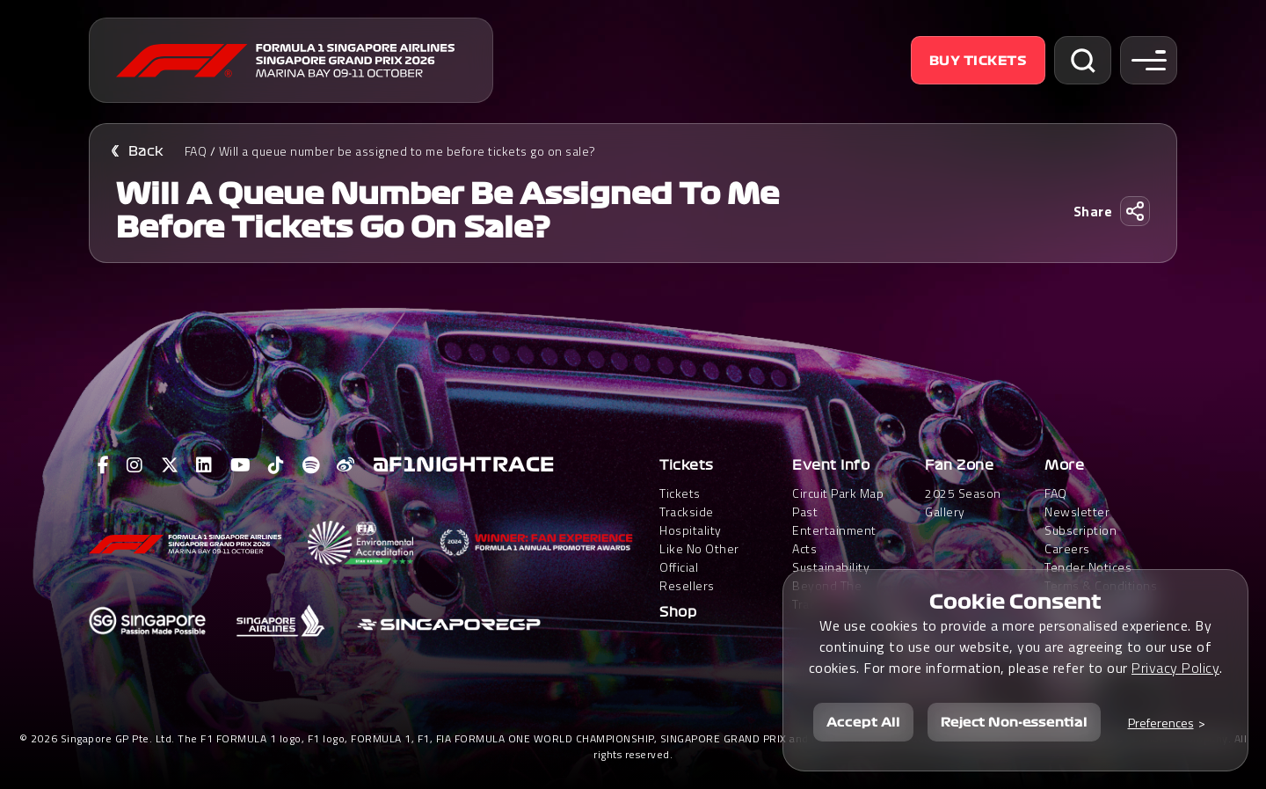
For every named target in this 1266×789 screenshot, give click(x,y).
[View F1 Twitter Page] (170, 465)
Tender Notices (1087, 567)
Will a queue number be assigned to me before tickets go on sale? (407, 151)
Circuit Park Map (838, 493)
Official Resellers (687, 576)
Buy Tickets (978, 61)
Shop (677, 612)
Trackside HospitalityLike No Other (699, 530)
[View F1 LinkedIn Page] (204, 465)
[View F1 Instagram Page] (135, 465)
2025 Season (963, 493)
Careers (1067, 548)
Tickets (686, 465)
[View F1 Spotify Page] (311, 465)
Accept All (863, 722)
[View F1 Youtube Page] (241, 465)
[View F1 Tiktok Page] (276, 465)
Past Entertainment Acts (834, 530)
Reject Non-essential (1014, 722)
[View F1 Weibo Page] (346, 465)
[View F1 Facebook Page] (104, 465)
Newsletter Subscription (1080, 520)
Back (146, 151)
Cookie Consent (1015, 601)
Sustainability (830, 567)
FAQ (196, 151)
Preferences (1161, 722)
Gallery (945, 511)
